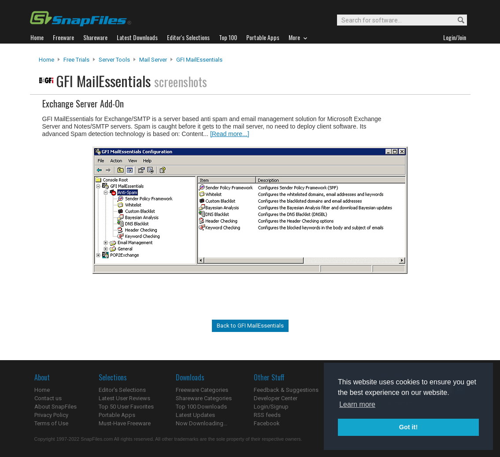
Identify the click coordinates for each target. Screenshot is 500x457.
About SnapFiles (55, 406)
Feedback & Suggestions (286, 390)
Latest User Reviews (124, 398)
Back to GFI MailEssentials (250, 325)
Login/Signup (271, 406)
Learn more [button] (357, 404)
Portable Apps (117, 415)
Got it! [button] (408, 427)
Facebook (267, 423)
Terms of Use (51, 423)
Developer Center (275, 398)
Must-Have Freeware (125, 423)
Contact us (48, 398)
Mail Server (153, 59)
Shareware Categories (204, 398)
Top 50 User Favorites (126, 406)
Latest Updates (195, 415)
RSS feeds (267, 415)
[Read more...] (229, 133)
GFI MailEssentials (199, 59)
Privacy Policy (51, 415)
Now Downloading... (201, 423)
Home (46, 59)
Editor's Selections (122, 390)
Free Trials (76, 59)
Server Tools (114, 59)
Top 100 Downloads (201, 406)
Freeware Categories (202, 390)
